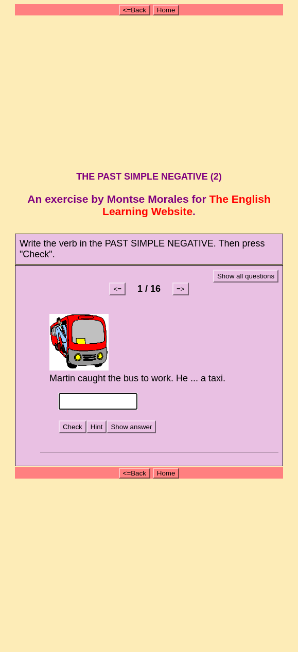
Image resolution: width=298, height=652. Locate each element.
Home (166, 10)
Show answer (131, 427)
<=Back (134, 10)
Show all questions (245, 276)
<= (117, 289)
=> (181, 289)
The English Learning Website (186, 205)
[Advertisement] (150, 91)
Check (72, 427)
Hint (97, 427)
